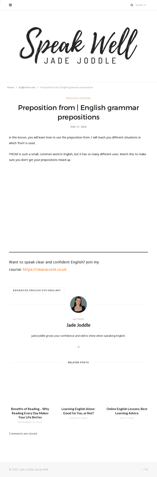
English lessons (78, 98)
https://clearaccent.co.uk (44, 269)
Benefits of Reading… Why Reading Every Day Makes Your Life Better (30, 413)
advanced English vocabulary (37, 290)
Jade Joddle (78, 325)
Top (144, 469)
